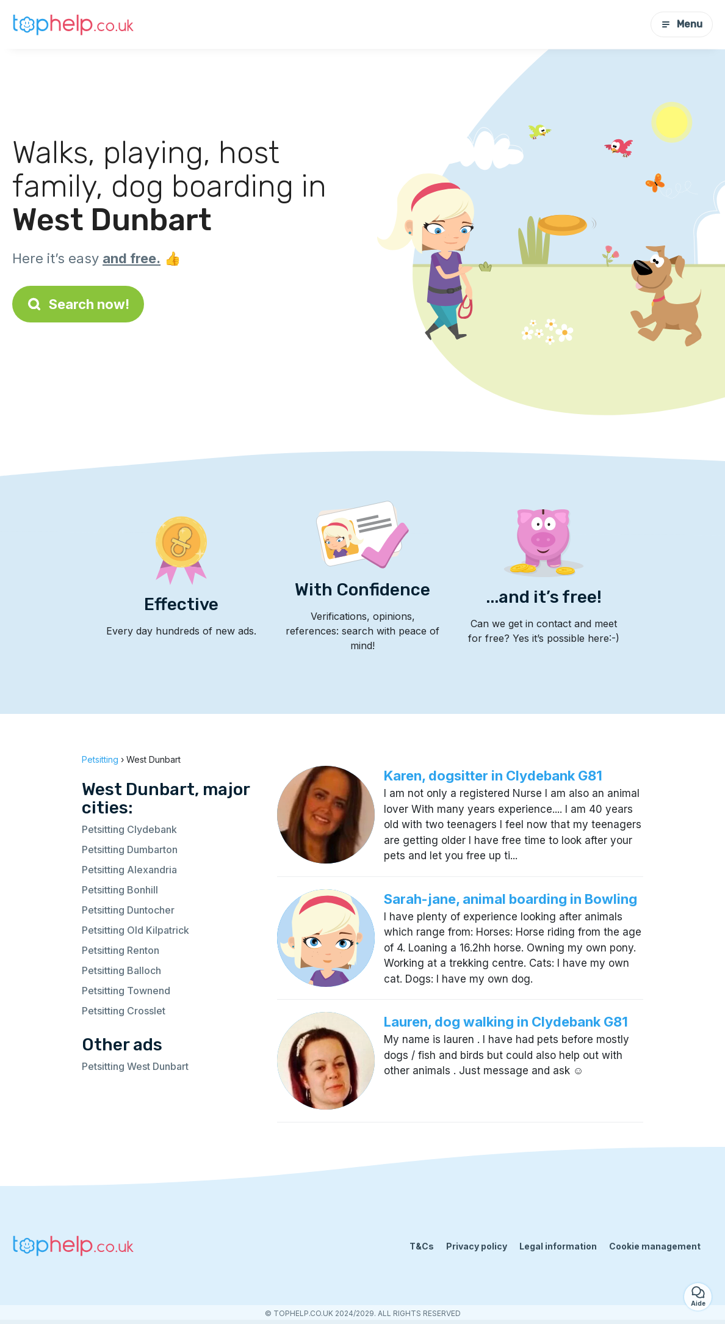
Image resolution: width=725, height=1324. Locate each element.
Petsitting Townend (126, 990)
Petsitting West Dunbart (135, 1066)
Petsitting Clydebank (129, 829)
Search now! (78, 304)
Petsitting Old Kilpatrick (135, 930)
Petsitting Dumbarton (130, 849)
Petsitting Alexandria (129, 870)
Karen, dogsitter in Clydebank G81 (493, 776)
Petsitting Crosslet (123, 1011)
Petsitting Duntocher (128, 910)
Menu (681, 24)
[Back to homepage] (73, 24)
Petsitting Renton (120, 950)
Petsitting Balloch (121, 970)
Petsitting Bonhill (120, 890)
